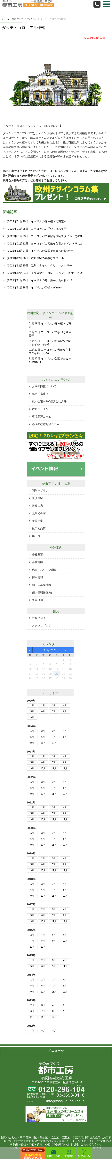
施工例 (36, 536)
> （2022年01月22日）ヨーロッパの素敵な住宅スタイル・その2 (42, 243)
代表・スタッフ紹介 (44, 569)
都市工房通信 (40, 393)
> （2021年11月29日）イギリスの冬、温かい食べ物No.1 (37, 280)
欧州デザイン (40, 409)
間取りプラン (40, 490)
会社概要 (37, 554)
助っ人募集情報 (41, 584)
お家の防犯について (44, 386)
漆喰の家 (37, 505)
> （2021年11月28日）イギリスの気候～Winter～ (33, 287)
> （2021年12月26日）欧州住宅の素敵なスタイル (33, 258)
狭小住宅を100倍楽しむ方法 (49, 401)
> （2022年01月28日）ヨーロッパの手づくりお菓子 (35, 228)
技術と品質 (39, 528)
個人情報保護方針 (43, 592)
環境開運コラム (41, 416)
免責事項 (37, 600)
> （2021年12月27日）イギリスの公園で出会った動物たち (39, 250)
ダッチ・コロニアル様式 (23, 27)
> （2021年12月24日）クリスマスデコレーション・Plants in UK (43, 272)
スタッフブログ (41, 625)
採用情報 (37, 577)
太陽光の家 (39, 513)
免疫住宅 (37, 498)
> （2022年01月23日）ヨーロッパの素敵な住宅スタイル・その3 (42, 236)
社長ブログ (39, 617)
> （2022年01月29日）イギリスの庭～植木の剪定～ (35, 221)
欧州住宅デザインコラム (44, 313)
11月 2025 (50, 650)
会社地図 (37, 562)
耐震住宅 (37, 520)
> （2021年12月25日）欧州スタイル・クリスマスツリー (37, 265)
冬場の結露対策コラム (45, 424)
